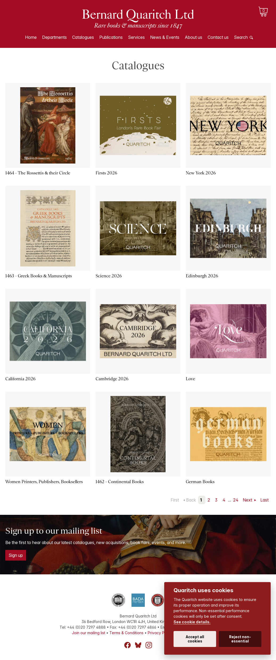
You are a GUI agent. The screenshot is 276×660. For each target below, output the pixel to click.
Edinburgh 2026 (202, 275)
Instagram (149, 645)
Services (136, 37)
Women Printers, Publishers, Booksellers (44, 481)
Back (191, 500)
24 (235, 500)
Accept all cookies (195, 639)
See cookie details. (192, 622)
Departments (54, 37)
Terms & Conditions (126, 632)
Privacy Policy (160, 632)
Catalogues (83, 37)
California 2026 (20, 378)
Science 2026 (109, 275)
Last (264, 500)
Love (190, 378)
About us (193, 37)
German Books (200, 481)
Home (31, 37)
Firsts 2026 (106, 173)
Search (241, 37)
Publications (111, 37)
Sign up (16, 555)
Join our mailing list (88, 632)
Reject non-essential (240, 639)
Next (248, 500)
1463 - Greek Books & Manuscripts (38, 275)
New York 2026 (201, 173)
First (175, 500)
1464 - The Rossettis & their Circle (37, 173)
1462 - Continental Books (120, 481)
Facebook (127, 645)
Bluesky (138, 645)
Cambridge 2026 (112, 378)
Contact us (218, 37)
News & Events (164, 37)
